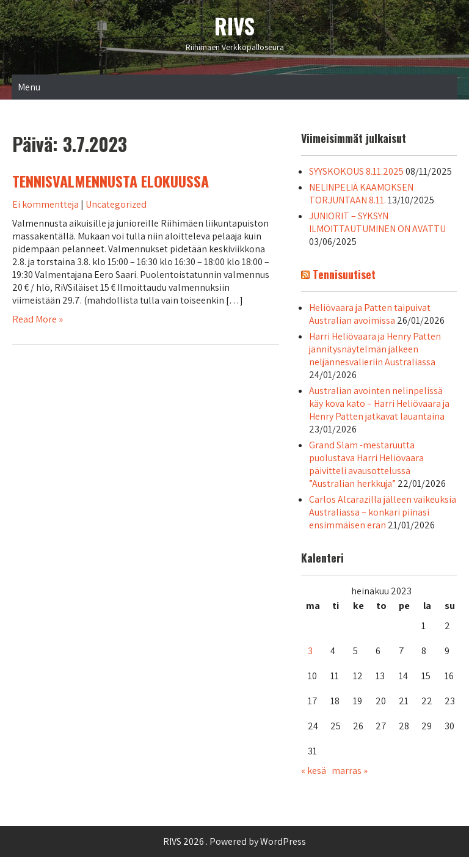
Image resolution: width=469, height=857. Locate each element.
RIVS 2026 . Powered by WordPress (234, 841)
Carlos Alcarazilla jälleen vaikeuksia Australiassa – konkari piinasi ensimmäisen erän (382, 512)
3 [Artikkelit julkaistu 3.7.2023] (310, 650)
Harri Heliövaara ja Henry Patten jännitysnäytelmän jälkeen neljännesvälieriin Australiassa (375, 349)
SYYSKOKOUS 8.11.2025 (356, 171)
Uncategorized (116, 204)
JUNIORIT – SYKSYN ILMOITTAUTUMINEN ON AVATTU (377, 222)
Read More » (37, 319)
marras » (350, 770)
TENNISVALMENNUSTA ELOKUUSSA (110, 181)
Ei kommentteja (45, 204)
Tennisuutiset (344, 274)
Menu (29, 87)
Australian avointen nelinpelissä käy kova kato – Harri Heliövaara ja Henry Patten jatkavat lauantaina (379, 403)
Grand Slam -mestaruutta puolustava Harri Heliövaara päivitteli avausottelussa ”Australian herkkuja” (366, 464)
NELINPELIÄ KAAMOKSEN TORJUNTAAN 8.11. (361, 193)
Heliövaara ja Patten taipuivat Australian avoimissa (370, 314)
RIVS (234, 26)
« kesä (313, 770)
